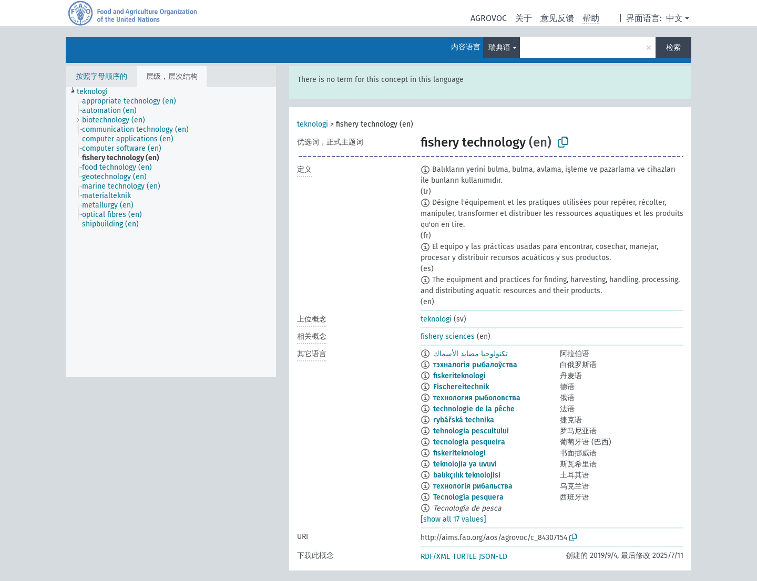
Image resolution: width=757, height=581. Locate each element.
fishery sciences (448, 336)
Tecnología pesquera (468, 497)
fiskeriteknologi (459, 375)
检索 (673, 47)
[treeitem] (96, 92)
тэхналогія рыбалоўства (475, 364)
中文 (674, 18)
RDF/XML (435, 556)
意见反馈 (557, 18)
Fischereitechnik (461, 386)
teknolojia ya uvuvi (465, 464)
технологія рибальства (473, 486)
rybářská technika (463, 420)
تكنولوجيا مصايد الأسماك (470, 353)
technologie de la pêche (474, 408)
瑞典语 (499, 47)
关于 (523, 18)
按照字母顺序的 (101, 76)
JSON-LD (493, 556)
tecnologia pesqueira (469, 442)
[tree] (171, 232)
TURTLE (464, 556)
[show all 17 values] (453, 519)
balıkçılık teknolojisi (466, 475)
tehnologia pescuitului (471, 431)
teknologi (312, 124)
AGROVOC (488, 18)
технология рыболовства (476, 397)
